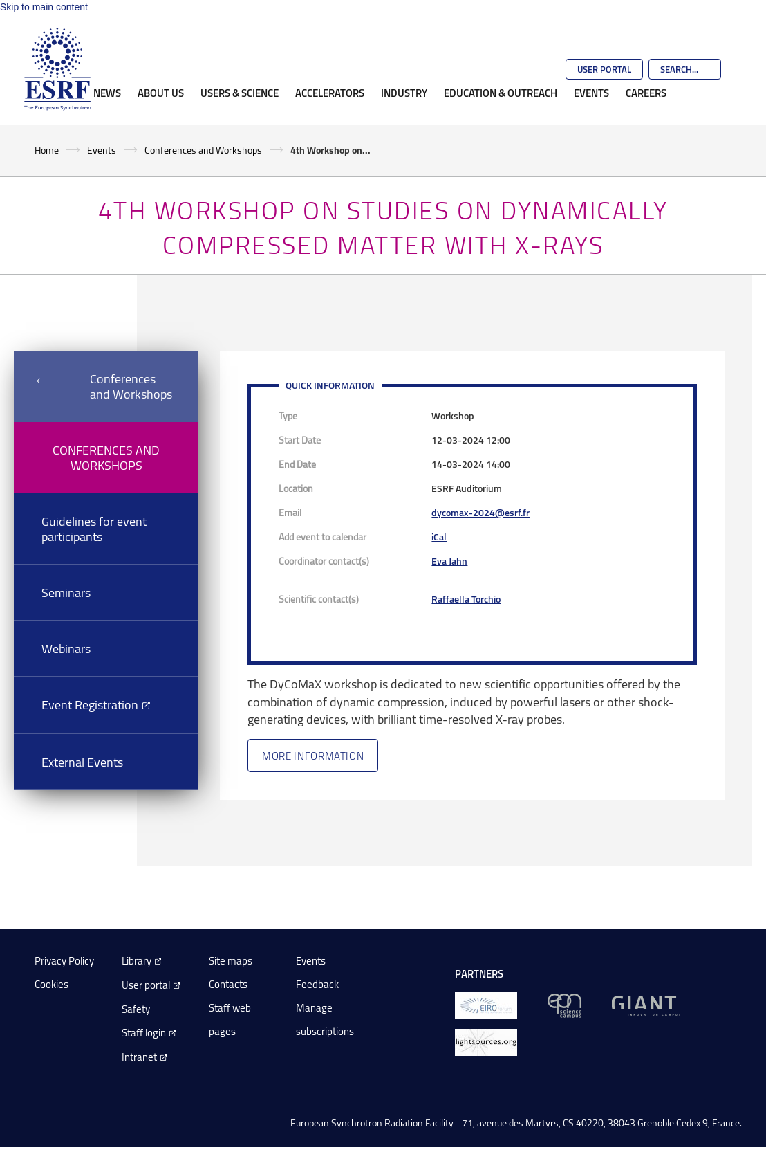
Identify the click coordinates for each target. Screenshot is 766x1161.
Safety (136, 1009)
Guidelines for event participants (94, 529)
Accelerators (329, 92)
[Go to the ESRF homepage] (57, 69)
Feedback (317, 984)
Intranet (139, 1057)
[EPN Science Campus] (564, 1005)
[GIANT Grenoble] (646, 1005)
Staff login (144, 1032)
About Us (161, 92)
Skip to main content (44, 6)
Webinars (66, 648)
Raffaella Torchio (466, 598)
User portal (146, 985)
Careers (646, 92)
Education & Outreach (500, 92)
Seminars (66, 592)
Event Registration (89, 704)
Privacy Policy (64, 960)
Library (136, 960)
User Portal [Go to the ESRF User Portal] (604, 69)
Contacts (228, 984)
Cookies (51, 984)
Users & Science (239, 92)
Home (47, 149)
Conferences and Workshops (203, 149)
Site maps (230, 960)
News (107, 92)
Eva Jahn (449, 560)
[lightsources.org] (486, 1041)
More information (313, 755)
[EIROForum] (486, 1005)
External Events (82, 761)
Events (591, 92)
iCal (439, 536)
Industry (404, 92)
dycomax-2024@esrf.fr (480, 512)
